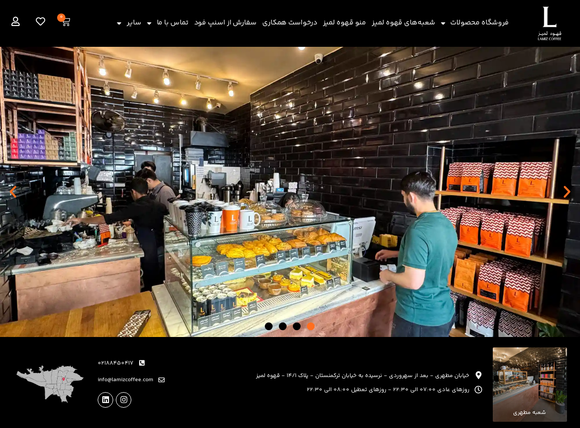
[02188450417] (142, 363)
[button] (13, 192)
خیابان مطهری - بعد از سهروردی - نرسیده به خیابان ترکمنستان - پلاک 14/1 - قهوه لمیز (362, 375)
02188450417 (115, 363)
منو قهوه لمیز (345, 23)
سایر (129, 23)
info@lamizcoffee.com (125, 379)
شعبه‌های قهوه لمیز (403, 23)
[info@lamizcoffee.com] (161, 380)
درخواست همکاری (289, 23)
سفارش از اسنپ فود (225, 23)
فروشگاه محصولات (475, 23)
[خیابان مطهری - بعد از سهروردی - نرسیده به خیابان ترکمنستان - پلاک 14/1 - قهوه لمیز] (478, 375)
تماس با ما (167, 23)
